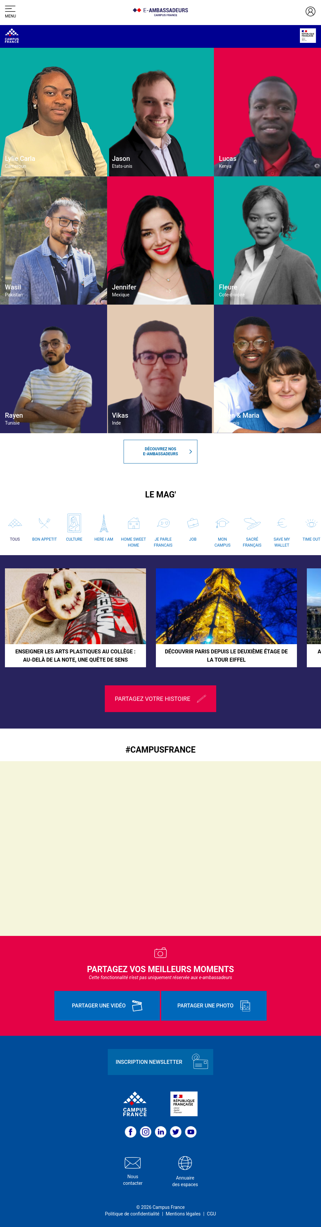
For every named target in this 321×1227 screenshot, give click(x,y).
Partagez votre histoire (160, 699)
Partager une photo (213, 1005)
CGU (211, 1213)
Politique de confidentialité (132, 1213)
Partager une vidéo (107, 1005)
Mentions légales (183, 1213)
